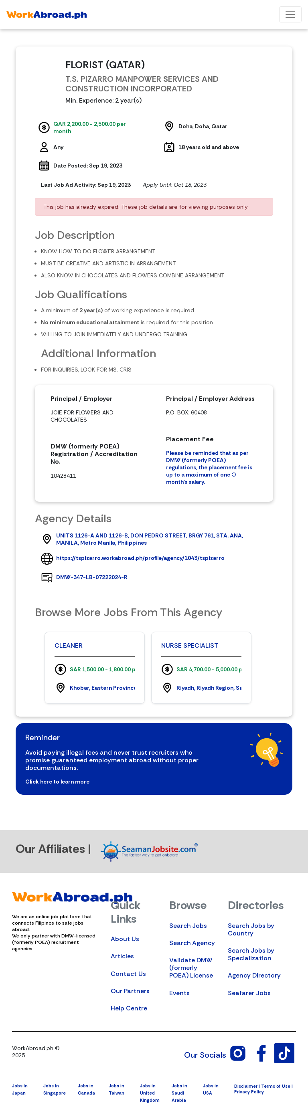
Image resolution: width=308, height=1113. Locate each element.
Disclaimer (245, 1086)
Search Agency (192, 943)
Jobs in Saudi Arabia (179, 1093)
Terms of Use (275, 1086)
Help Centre (129, 1008)
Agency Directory (254, 975)
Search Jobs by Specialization (251, 954)
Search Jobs (188, 925)
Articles (122, 956)
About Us (125, 939)
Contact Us (128, 974)
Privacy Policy (249, 1092)
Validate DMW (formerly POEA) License (191, 968)
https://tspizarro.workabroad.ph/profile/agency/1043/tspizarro (140, 558)
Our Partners (130, 991)
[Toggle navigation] (290, 14)
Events (179, 993)
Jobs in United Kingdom (150, 1093)
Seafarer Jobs (249, 993)
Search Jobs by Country (251, 929)
